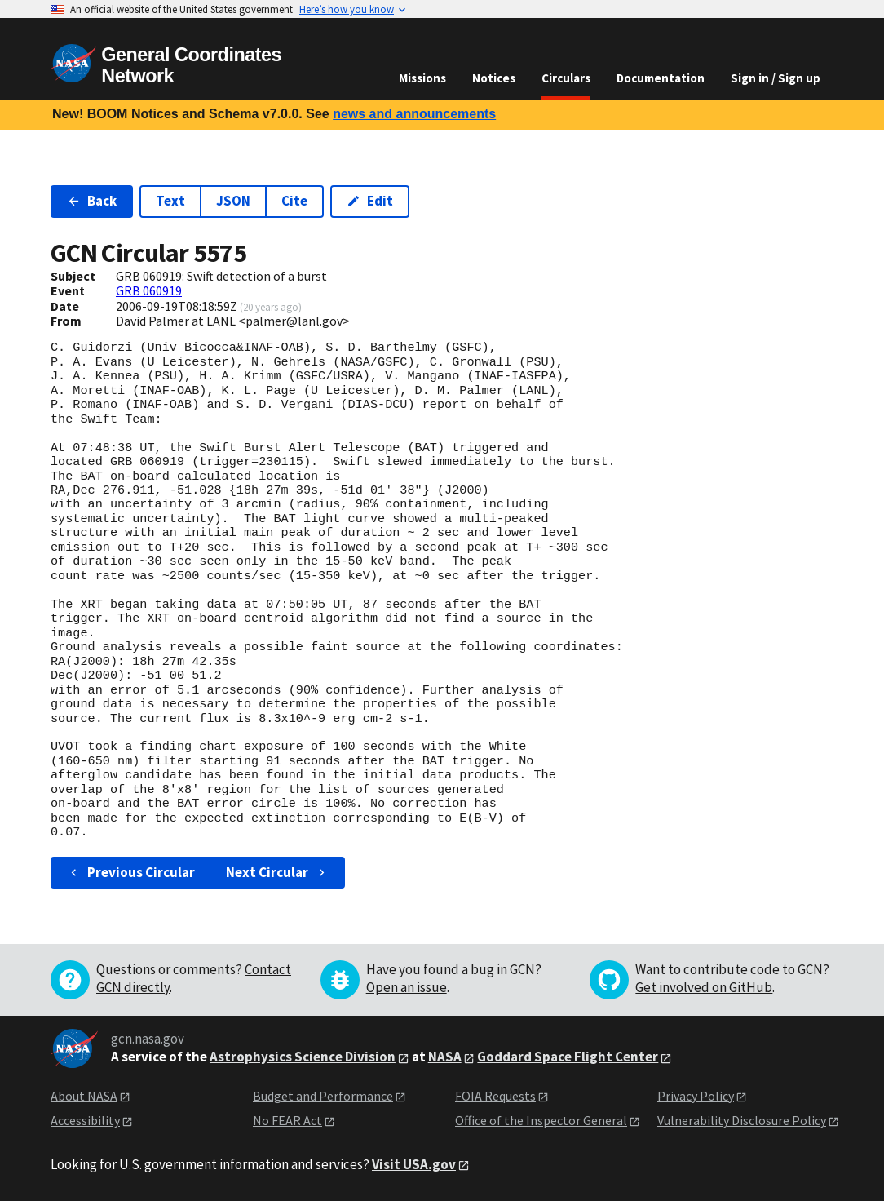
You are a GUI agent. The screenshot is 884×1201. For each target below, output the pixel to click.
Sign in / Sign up (775, 78)
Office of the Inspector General (541, 1120)
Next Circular (277, 872)
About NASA (84, 1096)
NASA (445, 1057)
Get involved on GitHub (703, 987)
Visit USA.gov (414, 1164)
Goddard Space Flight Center (567, 1057)
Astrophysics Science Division (303, 1057)
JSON (233, 201)
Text (170, 201)
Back (92, 201)
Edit (370, 201)
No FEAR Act (287, 1120)
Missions (422, 78)
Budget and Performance (323, 1096)
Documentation (661, 78)
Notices (493, 78)
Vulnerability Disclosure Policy (741, 1120)
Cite (294, 201)
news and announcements (414, 114)
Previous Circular (131, 872)
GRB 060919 (149, 290)
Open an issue (406, 987)
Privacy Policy (695, 1096)
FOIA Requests (495, 1096)
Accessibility (85, 1120)
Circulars (565, 78)
